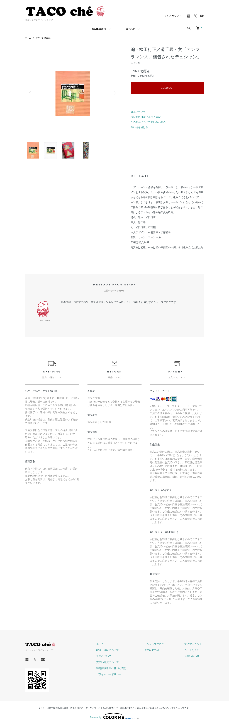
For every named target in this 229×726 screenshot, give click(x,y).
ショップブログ (161, 645)
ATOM (163, 651)
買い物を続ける (139, 127)
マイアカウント (172, 15)
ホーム (28, 38)
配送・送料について (118, 651)
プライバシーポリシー (119, 675)
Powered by (114, 717)
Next (114, 93)
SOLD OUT (167, 88)
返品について (138, 111)
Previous (30, 93)
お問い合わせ (193, 657)
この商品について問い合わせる (148, 122)
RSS (155, 651)
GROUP (130, 29)
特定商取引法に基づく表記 (146, 117)
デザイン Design (44, 38)
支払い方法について (118, 663)
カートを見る (193, 651)
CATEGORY (99, 29)
